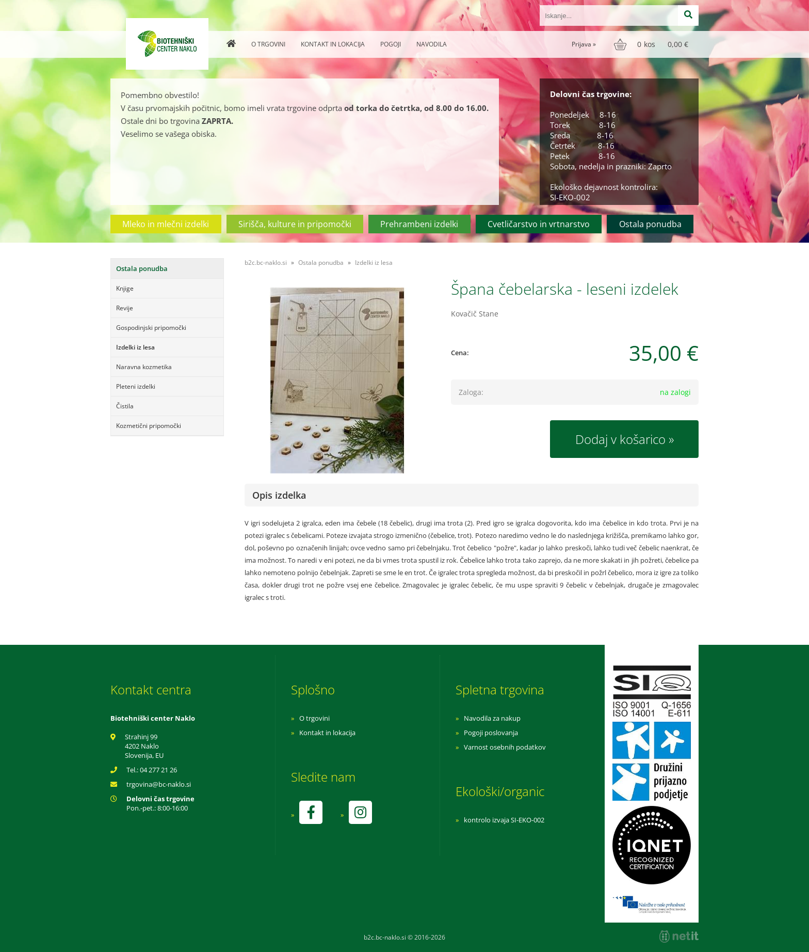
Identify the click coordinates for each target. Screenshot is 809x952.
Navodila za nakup (492, 718)
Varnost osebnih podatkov (505, 747)
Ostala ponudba (650, 224)
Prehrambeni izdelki (419, 224)
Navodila (431, 44)
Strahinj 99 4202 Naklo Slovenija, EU (144, 746)
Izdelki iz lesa (135, 347)
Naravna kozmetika (144, 366)
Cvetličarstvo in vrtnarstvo (539, 224)
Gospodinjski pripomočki (151, 327)
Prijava (584, 44)
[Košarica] (652, 44)
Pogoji (390, 44)
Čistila (125, 406)
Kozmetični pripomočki (148, 425)
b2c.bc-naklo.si (266, 262)
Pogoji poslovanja (491, 732)
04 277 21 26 (158, 769)
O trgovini (268, 44)
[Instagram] (360, 812)
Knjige (125, 288)
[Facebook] (310, 812)
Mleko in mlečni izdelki (165, 224)
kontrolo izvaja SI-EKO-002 (504, 819)
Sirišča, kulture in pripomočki (294, 224)
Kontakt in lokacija (333, 44)
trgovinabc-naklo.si (158, 784)
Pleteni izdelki (135, 386)
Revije (124, 308)
